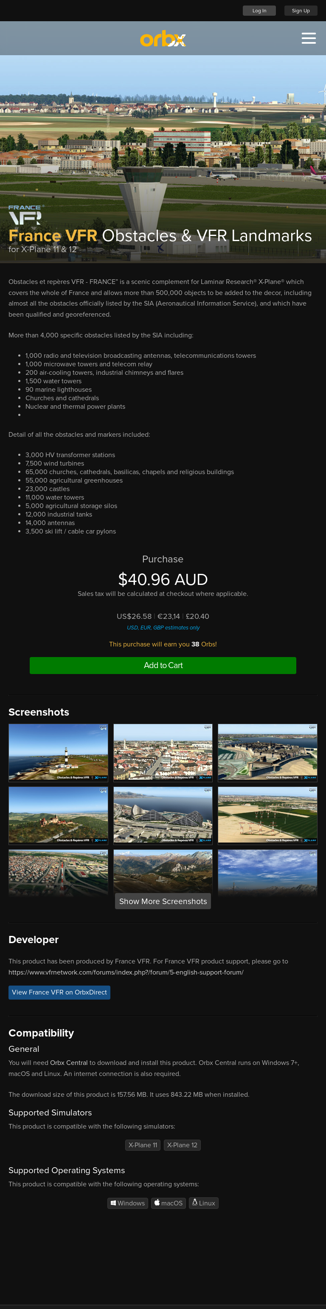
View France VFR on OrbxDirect (59, 993)
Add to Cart (163, 665)
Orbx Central (69, 1063)
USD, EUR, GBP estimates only (163, 627)
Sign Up (301, 11)
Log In (260, 11)
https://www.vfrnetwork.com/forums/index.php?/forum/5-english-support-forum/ (126, 972)
